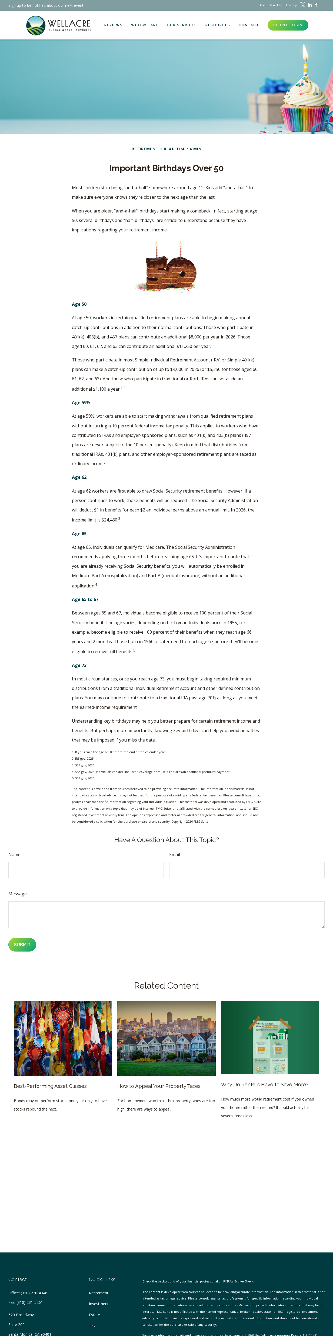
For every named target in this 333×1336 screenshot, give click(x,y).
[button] (113, 25)
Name (14, 855)
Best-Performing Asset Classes (50, 1086)
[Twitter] (302, 5)
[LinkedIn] (310, 5)
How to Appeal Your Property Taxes (159, 1086)
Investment (99, 1303)
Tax (92, 1325)
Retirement (98, 1292)
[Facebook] (316, 5)
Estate (94, 1314)
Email (174, 855)
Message (17, 894)
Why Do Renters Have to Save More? (264, 1084)
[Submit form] (22, 945)
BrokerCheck (243, 1281)
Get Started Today (278, 5)
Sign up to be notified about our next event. (46, 5)
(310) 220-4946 (34, 1292)
